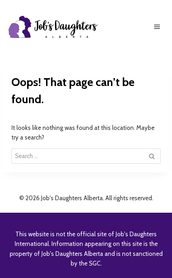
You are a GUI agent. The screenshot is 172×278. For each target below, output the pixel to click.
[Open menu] (156, 26)
